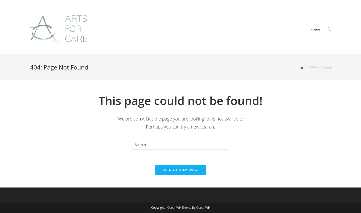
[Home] (302, 67)
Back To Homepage (180, 170)
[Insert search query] (180, 145)
